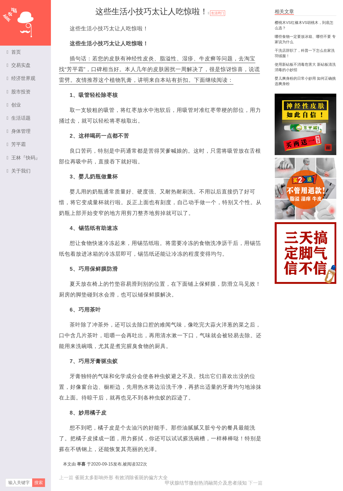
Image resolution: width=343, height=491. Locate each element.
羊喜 (81, 464)
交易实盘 (19, 65)
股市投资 (19, 91)
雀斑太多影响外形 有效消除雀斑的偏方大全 (121, 477)
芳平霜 (16, 144)
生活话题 (19, 118)
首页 (14, 52)
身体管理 (19, 131)
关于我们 (19, 171)
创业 (14, 105)
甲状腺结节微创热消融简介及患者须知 (206, 483)
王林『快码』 (23, 157)
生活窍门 (217, 13)
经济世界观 (21, 78)
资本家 (25, 20)
